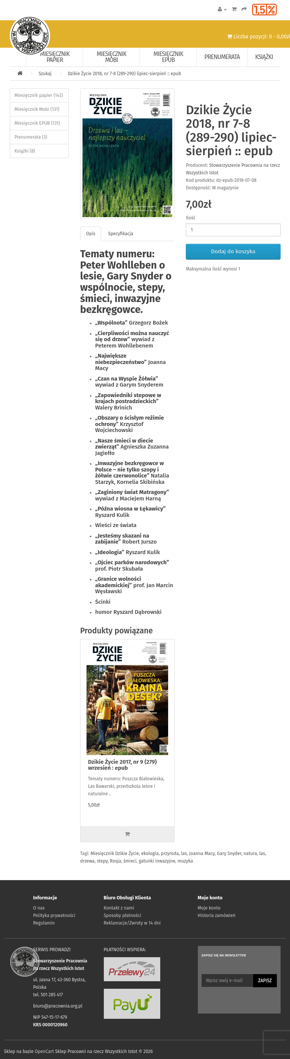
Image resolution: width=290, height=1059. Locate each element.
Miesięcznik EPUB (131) (37, 123)
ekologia (149, 853)
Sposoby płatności (122, 915)
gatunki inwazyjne (157, 861)
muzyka (185, 861)
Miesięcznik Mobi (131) (37, 109)
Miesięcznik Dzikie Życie (115, 853)
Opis (90, 233)
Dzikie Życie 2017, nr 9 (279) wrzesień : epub (122, 765)
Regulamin (44, 923)
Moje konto (209, 908)
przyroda (170, 853)
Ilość (190, 218)
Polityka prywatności (54, 915)
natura (250, 853)
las (184, 853)
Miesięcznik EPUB (168, 56)
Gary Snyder (229, 853)
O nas (39, 908)
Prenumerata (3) (31, 137)
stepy (102, 861)
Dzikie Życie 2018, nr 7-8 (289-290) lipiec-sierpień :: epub (124, 73)
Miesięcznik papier (55, 56)
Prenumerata (222, 56)
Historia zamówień (216, 915)
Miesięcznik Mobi (111, 56)
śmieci (130, 861)
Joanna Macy (202, 853)
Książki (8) (25, 151)
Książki (264, 56)
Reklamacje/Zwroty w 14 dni (132, 923)
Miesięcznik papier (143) (39, 95)
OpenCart (44, 1051)
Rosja (115, 861)
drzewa (87, 861)
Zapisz (265, 980)
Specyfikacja (120, 233)
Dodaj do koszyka (233, 251)
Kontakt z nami (119, 908)
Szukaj (45, 73)
